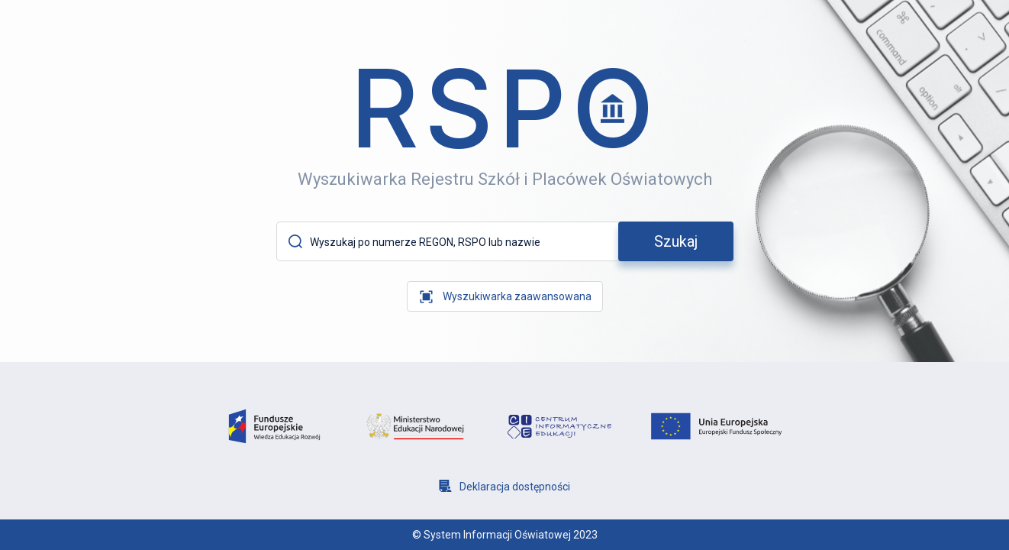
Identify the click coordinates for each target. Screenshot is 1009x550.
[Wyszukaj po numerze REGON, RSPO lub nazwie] (462, 242)
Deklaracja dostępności (514, 486)
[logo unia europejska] (716, 426)
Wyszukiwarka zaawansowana (517, 296)
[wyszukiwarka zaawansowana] (505, 296)
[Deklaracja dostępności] (504, 486)
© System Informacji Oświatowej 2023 (505, 535)
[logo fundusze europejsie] (274, 426)
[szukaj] (675, 241)
